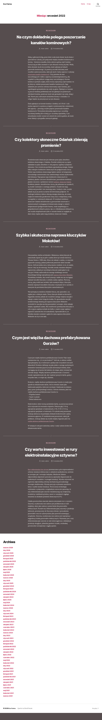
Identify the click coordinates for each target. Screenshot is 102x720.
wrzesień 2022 (9, 656)
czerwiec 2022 (9, 665)
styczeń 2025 (8, 590)
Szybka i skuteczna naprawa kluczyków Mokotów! (51, 244)
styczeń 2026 (8, 560)
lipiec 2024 (7, 607)
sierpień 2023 (8, 632)
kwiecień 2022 (9, 670)
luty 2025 (7, 588)
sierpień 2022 (8, 659)
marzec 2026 (8, 555)
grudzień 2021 (9, 678)
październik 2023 (10, 626)
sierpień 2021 (8, 689)
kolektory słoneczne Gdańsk (63, 188)
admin (46, 55)
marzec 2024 (8, 615)
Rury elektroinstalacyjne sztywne (39, 477)
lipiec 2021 (7, 692)
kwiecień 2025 (9, 582)
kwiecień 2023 (9, 637)
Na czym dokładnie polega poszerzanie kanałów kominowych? (51, 42)
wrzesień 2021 (9, 687)
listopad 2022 (8, 651)
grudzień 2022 (9, 648)
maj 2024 (7, 610)
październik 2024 (10, 599)
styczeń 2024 (8, 621)
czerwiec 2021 (9, 695)
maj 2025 (7, 579)
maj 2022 (7, 667)
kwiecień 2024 (9, 612)
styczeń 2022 (8, 676)
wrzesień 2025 (9, 571)
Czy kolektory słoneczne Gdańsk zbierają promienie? (51, 148)
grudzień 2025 (9, 563)
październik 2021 (10, 684)
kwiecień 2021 (9, 700)
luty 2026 (7, 557)
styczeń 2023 (8, 645)
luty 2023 (7, 643)
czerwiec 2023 (9, 634)
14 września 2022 (58, 55)
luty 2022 (7, 673)
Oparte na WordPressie (25, 715)
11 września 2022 (58, 356)
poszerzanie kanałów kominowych (39, 80)
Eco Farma (7, 4)
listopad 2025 (8, 566)
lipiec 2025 (7, 577)
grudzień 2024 (9, 593)
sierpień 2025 (8, 574)
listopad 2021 (8, 681)
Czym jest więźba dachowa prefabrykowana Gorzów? (51, 347)
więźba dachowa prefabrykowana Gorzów (42, 428)
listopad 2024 (8, 596)
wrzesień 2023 (9, 629)
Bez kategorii (51, 30)
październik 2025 (10, 568)
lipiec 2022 (7, 662)
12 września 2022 (58, 157)
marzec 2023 (8, 640)
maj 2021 (7, 697)
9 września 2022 (58, 468)
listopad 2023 (8, 623)
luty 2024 (7, 618)
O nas (89, 4)
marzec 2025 (8, 585)
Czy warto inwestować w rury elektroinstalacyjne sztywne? (51, 459)
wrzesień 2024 (9, 601)
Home (83, 4)
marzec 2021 (8, 703)
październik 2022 (10, 654)
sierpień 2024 (8, 604)
